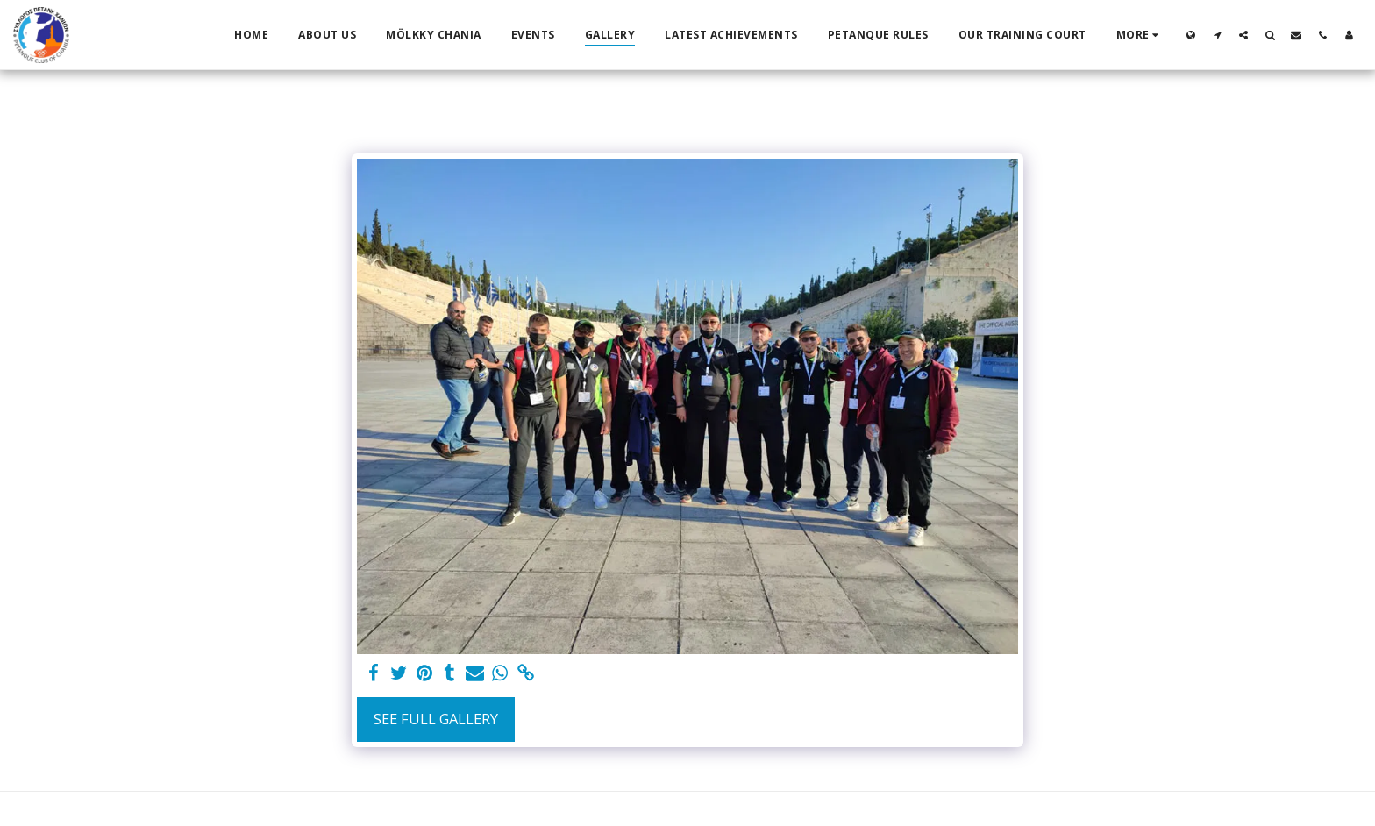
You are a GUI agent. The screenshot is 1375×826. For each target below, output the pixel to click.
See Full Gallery (436, 719)
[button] (1217, 34)
